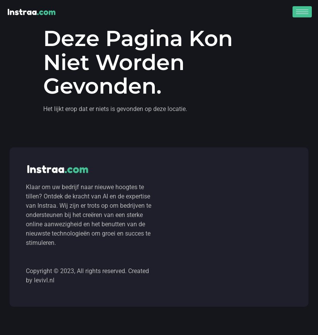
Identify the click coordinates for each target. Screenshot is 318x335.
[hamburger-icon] (302, 11)
